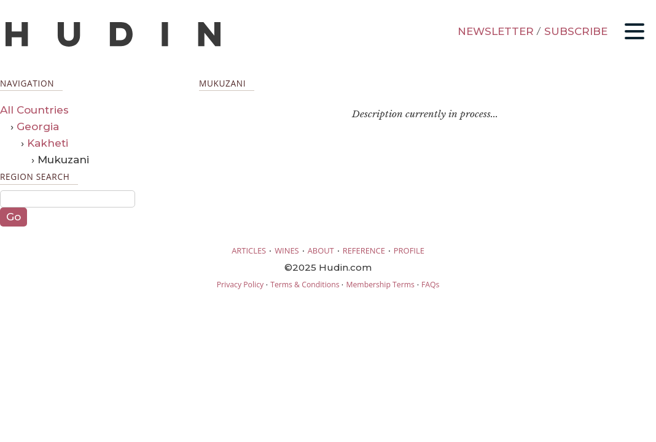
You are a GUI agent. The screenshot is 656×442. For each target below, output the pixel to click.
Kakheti (47, 143)
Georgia (38, 126)
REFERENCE (364, 250)
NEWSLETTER (496, 31)
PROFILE (409, 250)
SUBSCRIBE (575, 31)
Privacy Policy (240, 284)
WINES (287, 250)
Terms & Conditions (304, 284)
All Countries (34, 110)
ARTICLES (249, 250)
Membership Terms (380, 284)
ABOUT (321, 250)
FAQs (430, 284)
